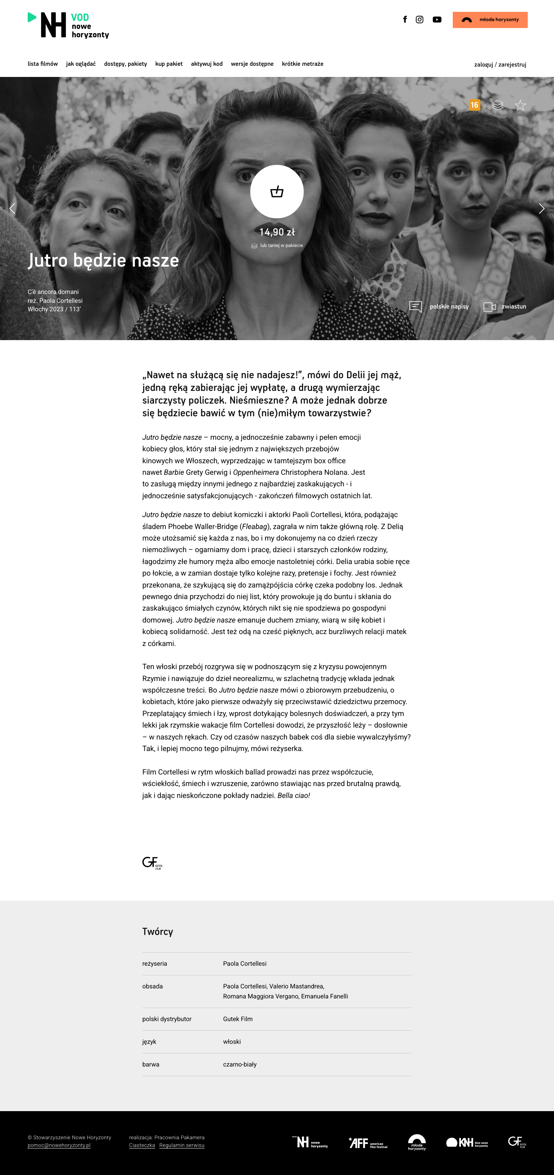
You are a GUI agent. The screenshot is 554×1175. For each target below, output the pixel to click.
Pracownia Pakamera (179, 1138)
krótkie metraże (303, 64)
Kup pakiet (169, 64)
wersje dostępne (252, 64)
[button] (541, 208)
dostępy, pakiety (125, 64)
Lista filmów (43, 64)
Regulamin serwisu (182, 1145)
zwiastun (514, 306)
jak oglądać (81, 64)
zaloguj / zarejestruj (500, 64)
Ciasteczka (142, 1145)
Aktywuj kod (207, 64)
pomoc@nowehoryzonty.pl (59, 1145)
